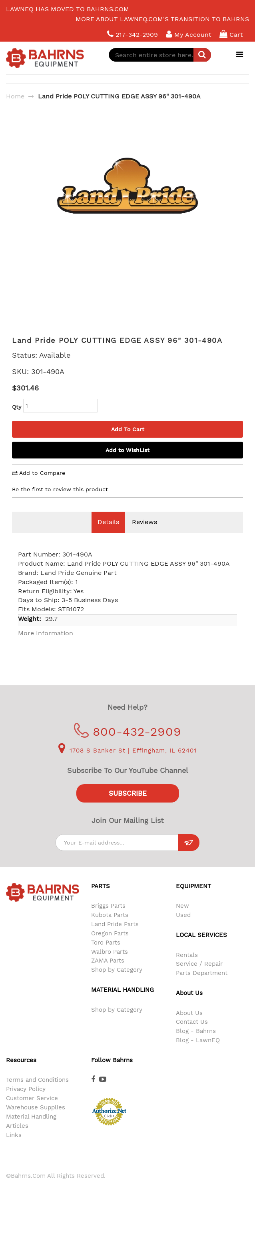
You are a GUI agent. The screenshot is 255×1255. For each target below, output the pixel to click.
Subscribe (128, 805)
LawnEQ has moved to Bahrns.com (67, 9)
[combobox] (160, 55)
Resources (21, 1072)
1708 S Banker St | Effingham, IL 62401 (127, 762)
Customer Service (32, 1110)
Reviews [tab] (144, 534)
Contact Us (192, 1033)
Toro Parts (105, 954)
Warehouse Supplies (35, 1119)
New (182, 917)
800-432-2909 (127, 744)
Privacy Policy (26, 1101)
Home (15, 96)
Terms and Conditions (37, 1091)
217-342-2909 (132, 34)
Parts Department (201, 985)
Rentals (187, 967)
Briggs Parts (108, 917)
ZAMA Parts (107, 972)
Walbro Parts (109, 963)
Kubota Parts (109, 927)
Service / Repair (199, 975)
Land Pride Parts (115, 936)
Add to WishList (127, 462)
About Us (189, 1025)
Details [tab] (108, 534)
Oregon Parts (110, 945)
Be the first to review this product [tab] (60, 501)
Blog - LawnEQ (198, 1052)
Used (183, 927)
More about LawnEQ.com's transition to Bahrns (162, 19)
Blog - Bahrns (196, 1043)
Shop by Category (116, 981)
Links (14, 1147)
